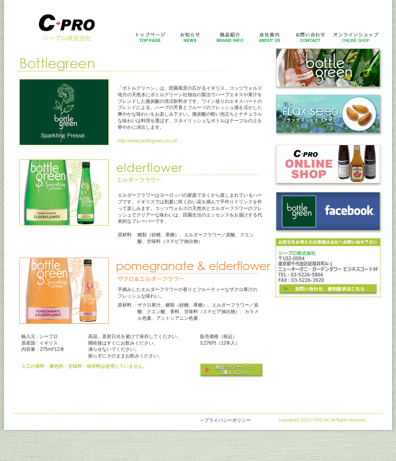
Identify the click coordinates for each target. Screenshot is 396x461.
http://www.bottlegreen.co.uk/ (147, 141)
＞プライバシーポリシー (225, 420)
